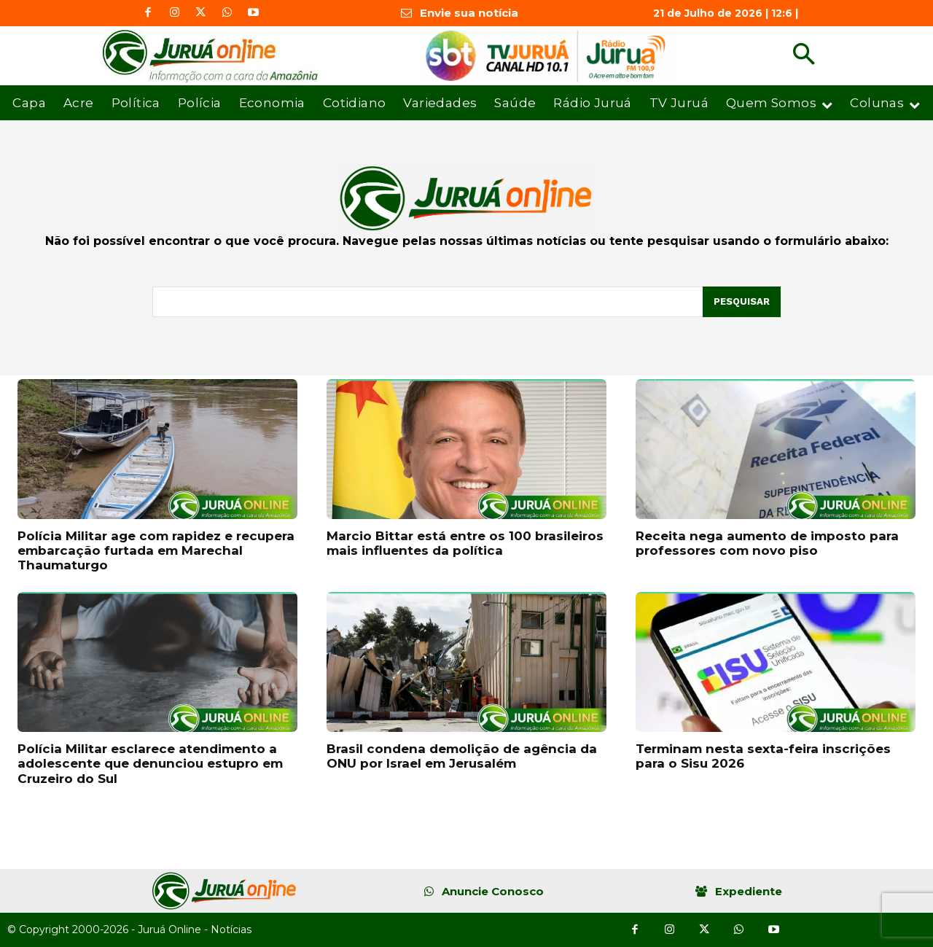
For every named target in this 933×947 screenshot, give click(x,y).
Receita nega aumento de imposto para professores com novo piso (767, 543)
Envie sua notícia (469, 13)
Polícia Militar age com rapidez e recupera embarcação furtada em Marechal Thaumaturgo (155, 551)
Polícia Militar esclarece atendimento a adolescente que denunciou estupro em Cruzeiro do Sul (150, 763)
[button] (803, 56)
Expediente (748, 891)
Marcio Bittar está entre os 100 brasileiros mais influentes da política (465, 543)
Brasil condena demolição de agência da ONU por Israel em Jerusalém (462, 756)
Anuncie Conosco (493, 891)
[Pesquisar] (742, 302)
